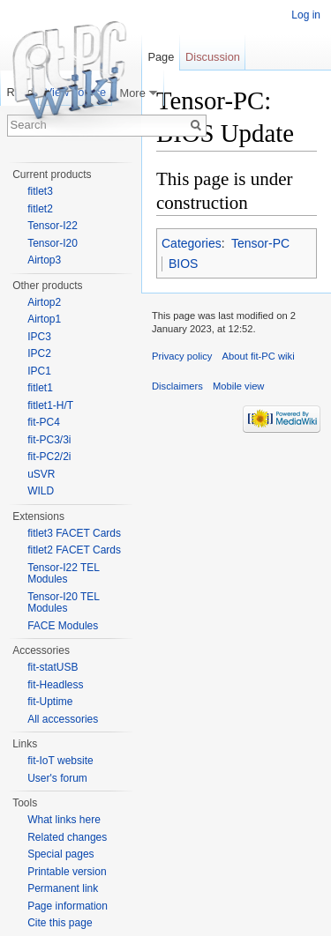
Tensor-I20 (52, 243)
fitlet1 (40, 388)
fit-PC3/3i (49, 440)
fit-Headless (55, 685)
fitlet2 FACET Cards (74, 550)
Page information (67, 906)
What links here (64, 819)
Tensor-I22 (52, 225)
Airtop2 (44, 302)
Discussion (212, 56)
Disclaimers (177, 386)
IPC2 (39, 353)
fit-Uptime (49, 701)
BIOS (183, 263)
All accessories (62, 719)
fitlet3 (40, 191)
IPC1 (39, 371)
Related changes (67, 837)
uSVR (41, 474)
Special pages (60, 854)
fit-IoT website (60, 760)
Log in (305, 15)
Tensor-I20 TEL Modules (63, 603)
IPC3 (39, 337)
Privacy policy (182, 356)
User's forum (57, 778)
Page (160, 56)
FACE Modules (62, 626)
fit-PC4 (43, 422)
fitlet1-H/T (50, 405)
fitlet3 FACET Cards (74, 533)
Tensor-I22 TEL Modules (63, 573)
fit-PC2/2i (49, 456)
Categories (192, 243)
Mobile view (238, 386)
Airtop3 (44, 260)
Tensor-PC (260, 243)
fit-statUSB (52, 667)
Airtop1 (44, 319)
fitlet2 (40, 209)
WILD (40, 491)
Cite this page (59, 923)
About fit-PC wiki (258, 356)
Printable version (66, 871)
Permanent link (62, 888)
